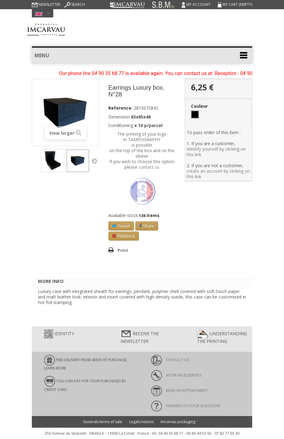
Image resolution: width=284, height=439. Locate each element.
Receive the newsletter (140, 336)
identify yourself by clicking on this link (216, 151)
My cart (235, 4)
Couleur (200, 106)
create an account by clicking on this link (218, 173)
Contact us (170, 359)
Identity (59, 334)
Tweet (121, 226)
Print (123, 250)
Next (94, 161)
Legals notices (141, 421)
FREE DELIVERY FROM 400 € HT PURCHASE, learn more (85, 363)
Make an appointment (179, 390)
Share (146, 226)
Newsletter (46, 4)
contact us (149, 167)
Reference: (120, 108)
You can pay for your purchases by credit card (85, 384)
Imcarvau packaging (178, 421)
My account (196, 4)
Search (74, 4)
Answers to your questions (185, 405)
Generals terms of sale (102, 421)
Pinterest (123, 236)
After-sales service (176, 375)
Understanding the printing (222, 336)
